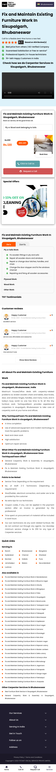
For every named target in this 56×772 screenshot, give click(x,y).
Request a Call (30, 171)
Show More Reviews (28, 360)
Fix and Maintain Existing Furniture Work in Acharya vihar (26, 657)
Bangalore (43, 551)
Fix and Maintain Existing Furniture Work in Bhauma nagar (26, 581)
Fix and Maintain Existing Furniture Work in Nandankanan (26, 577)
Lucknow (8, 567)
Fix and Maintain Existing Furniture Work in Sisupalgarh (25, 597)
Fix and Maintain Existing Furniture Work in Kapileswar (25, 621)
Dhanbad (42, 555)
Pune (41, 559)
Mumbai (8, 559)
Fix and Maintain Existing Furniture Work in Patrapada (24, 669)
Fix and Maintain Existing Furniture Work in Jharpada (24, 681)
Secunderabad (44, 563)
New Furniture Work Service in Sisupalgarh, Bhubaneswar (26, 691)
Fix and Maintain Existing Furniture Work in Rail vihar (24, 637)
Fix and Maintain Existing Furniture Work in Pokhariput (24, 677)
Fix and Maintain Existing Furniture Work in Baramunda (25, 601)
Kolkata (25, 559)
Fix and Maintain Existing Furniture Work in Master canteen (26, 649)
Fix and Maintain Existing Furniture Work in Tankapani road (26, 605)
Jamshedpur (10, 563)
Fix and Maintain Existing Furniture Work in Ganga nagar (26, 673)
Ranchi (7, 551)
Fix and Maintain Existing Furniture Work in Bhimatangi (25, 661)
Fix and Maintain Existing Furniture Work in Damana (24, 629)
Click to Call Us (27, 163)
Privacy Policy (19, 757)
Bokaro (24, 563)
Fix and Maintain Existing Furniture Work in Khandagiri (25, 633)
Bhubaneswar (27, 551)
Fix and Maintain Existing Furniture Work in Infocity (23, 585)
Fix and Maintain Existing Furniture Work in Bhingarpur (25, 589)
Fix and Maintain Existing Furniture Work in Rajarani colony (26, 645)
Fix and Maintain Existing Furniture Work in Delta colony (25, 653)
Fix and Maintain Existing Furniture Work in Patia (22, 593)
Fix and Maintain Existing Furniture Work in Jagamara (24, 665)
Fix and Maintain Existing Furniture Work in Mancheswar (25, 617)
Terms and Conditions (34, 757)
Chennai (25, 555)
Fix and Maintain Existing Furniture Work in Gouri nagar (25, 625)
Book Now (44, 154)
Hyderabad (9, 555)
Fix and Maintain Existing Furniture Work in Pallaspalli (24, 613)
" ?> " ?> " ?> (28, 127)
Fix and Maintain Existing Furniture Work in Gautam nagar (26, 641)
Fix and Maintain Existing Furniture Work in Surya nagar (25, 609)
